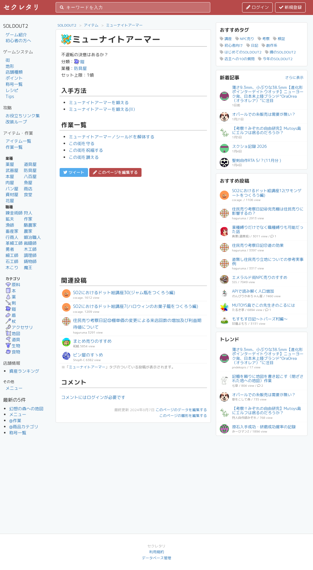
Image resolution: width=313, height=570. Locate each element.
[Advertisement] (133, 226)
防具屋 (30, 170)
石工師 (12, 261)
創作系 (269, 45)
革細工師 (14, 243)
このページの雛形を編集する (183, 415)
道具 (13, 339)
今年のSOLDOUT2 (275, 58)
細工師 (12, 255)
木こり (12, 267)
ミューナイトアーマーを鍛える (99, 102)
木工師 (30, 249)
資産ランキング (24, 371)
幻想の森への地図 (26, 408)
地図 (13, 333)
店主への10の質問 (237, 58)
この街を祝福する (86, 150)
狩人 (28, 213)
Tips (10, 96)
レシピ (12, 90)
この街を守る (81, 143)
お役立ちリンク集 (23, 116)
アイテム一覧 (18, 141)
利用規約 (156, 551)
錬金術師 (14, 213)
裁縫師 (30, 243)
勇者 (10, 249)
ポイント (14, 78)
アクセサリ (19, 327)
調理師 (30, 255)
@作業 (15, 420)
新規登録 (290, 7)
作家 (28, 219)
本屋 (10, 176)
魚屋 (28, 182)
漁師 (10, 225)
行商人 (12, 237)
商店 (28, 189)
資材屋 (12, 194)
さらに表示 (294, 77)
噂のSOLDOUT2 (280, 52)
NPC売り (244, 38)
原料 (13, 284)
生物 (13, 346)
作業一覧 (14, 147)
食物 (13, 352)
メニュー (14, 388)
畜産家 (12, 231)
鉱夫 (10, 219)
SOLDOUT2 (66, 25)
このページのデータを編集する (181, 409)
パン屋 (12, 189)
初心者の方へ (18, 40)
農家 (28, 231)
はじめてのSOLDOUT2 (241, 52)
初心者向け (231, 45)
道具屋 (30, 164)
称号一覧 (14, 84)
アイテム (91, 25)
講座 (226, 38)
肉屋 (10, 182)
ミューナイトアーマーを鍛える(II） (103, 109)
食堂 (28, 194)
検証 (279, 38)
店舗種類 (14, 72)
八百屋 (30, 176)
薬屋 (10, 164)
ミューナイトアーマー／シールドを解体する (111, 137)
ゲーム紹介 (16, 35)
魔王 (28, 267)
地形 (10, 66)
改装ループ (16, 122)
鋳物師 (30, 261)
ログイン (257, 7)
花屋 (10, 200)
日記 (252, 45)
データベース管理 (156, 558)
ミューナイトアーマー (124, 25)
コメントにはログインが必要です (93, 397)
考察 (264, 38)
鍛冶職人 (32, 237)
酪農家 (30, 225)
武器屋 (12, 170)
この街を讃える (84, 157)
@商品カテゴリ (24, 426)
